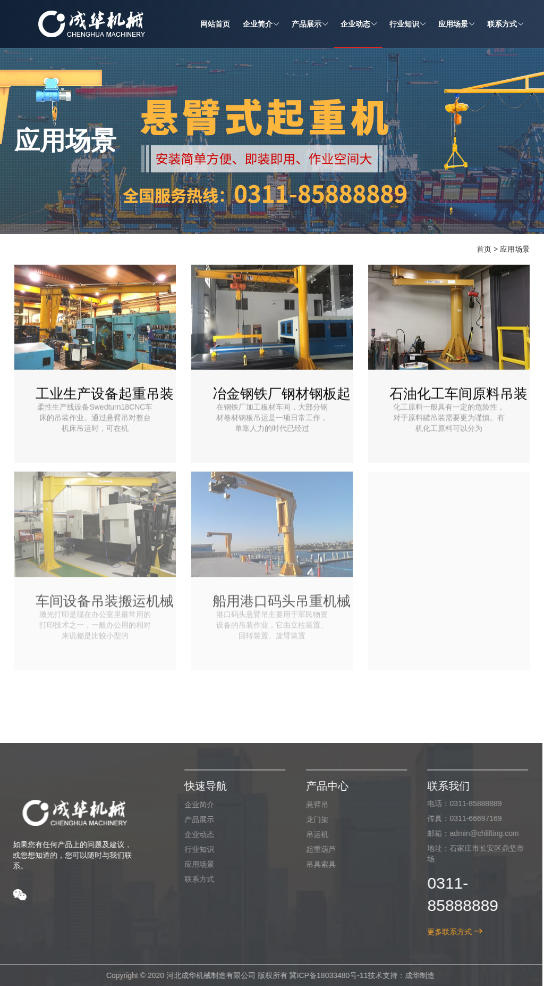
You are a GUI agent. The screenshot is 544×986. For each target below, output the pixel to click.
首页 (484, 249)
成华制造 (416, 975)
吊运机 (313, 834)
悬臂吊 (313, 804)
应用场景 (515, 249)
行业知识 (195, 848)
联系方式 (195, 878)
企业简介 (195, 804)
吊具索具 (317, 863)
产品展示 (195, 819)
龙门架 (313, 819)
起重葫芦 (317, 848)
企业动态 (195, 834)
